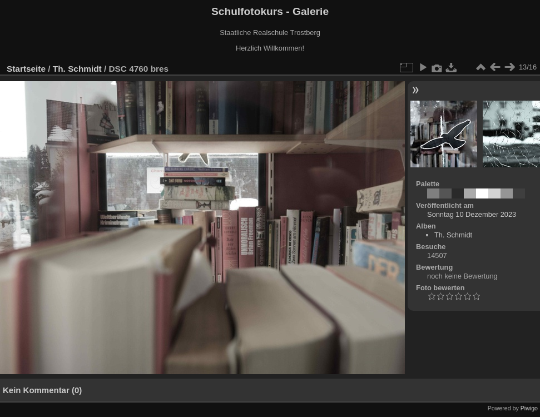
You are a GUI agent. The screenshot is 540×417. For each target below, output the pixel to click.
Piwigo (529, 408)
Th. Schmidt (77, 68)
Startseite (26, 68)
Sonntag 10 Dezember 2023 (471, 214)
